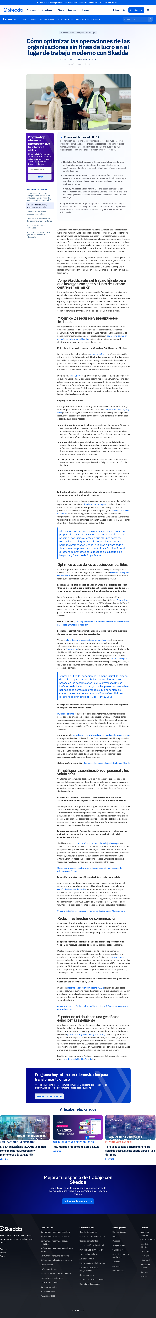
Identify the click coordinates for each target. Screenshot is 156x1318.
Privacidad (145, 1260)
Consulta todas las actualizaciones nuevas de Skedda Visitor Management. (91, 911)
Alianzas (116, 1261)
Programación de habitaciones (92, 1263)
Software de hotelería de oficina (55, 1256)
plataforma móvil (116, 957)
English (3, 1249)
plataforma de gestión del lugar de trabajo (86, 1034)
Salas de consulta (49, 1287)
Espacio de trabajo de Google (105, 843)
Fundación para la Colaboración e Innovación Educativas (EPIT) (100, 735)
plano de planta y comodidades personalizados (87, 640)
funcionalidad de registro (95, 504)
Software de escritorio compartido (56, 1236)
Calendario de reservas (89, 1284)
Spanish (3, 1256)
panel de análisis (97, 354)
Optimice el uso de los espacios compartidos (36, 213)
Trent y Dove (75, 375)
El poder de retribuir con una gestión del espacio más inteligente (39, 234)
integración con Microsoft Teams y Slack (85, 987)
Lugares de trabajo (49, 1269)
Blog (24, 19)
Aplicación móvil (86, 1258)
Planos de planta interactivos (92, 1236)
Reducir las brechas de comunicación (36, 226)
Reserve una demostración (49, 1096)
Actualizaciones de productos (88, 19)
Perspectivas (118, 1270)
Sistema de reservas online (91, 1279)
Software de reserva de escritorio (55, 1232)
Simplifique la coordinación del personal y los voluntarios (39, 219)
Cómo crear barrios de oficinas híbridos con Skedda (106, 763)
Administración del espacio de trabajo (78, 32)
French (3, 1252)
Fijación (61, 10)
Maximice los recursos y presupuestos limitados (37, 206)
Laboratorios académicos (52, 1278)
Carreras (116, 1266)
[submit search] (150, 19)
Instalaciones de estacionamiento (56, 1273)
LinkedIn (144, 1276)
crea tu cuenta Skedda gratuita (78, 1059)
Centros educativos (49, 1282)
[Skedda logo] (11, 1228)
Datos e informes (65, 19)
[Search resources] (135, 19)
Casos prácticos (119, 1250)
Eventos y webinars (47, 19)
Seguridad (144, 1251)
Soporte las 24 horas (88, 1254)
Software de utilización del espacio (56, 1260)
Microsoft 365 (84, 843)
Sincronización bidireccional (91, 1245)
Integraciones (118, 1245)
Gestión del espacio (88, 1232)
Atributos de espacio (118, 658)
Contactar (144, 1272)
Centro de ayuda (147, 1239)
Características (119, 1232)
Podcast (32, 19)
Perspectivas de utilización (91, 1250)
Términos (144, 1256)
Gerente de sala (86, 1275)
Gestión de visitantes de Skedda (71, 889)
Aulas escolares (48, 1291)
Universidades (47, 1264)
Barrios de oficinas (65, 713)
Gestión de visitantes (88, 1241)
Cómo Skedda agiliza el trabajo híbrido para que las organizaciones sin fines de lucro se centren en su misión (39, 196)
